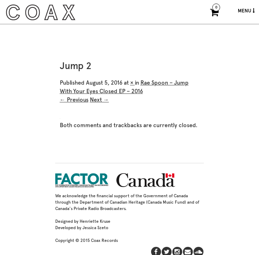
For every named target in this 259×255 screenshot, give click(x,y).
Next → (99, 99)
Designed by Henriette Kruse (82, 221)
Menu (246, 10)
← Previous (74, 99)
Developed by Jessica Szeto (81, 227)
